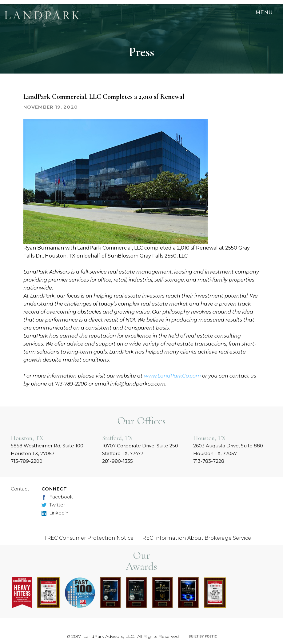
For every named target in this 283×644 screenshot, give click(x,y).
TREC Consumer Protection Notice (89, 538)
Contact (20, 489)
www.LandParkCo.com (172, 376)
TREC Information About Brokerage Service (195, 538)
